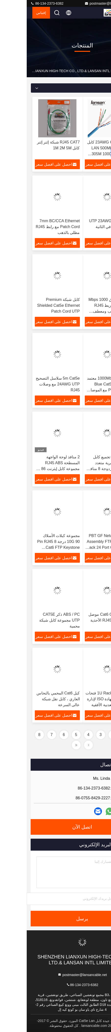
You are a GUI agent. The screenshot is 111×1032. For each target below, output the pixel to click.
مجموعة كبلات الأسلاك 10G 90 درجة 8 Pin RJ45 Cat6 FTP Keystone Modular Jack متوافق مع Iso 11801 (32, 547)
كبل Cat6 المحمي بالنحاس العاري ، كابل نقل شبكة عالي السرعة (31, 699)
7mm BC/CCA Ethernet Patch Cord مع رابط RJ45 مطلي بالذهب (31, 227)
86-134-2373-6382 (20, 3)
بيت (104, 71)
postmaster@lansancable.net (82, 3)
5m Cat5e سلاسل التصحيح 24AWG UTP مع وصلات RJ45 (31, 384)
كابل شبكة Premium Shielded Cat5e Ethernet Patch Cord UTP (31, 305)
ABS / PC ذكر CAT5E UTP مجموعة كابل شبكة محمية (32, 620)
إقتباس (14, 13)
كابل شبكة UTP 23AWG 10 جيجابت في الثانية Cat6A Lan (82, 227)
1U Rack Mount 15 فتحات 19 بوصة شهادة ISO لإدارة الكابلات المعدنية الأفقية (81, 699)
